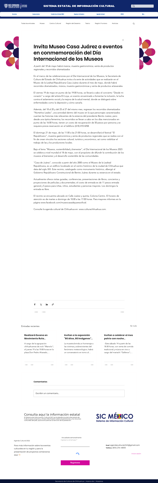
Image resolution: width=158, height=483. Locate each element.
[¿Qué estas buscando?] (143, 7)
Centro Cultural (55, 23)
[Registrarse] (75, 462)
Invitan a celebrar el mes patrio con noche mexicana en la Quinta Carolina (118, 337)
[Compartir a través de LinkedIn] (47, 304)
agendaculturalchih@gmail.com (125, 445)
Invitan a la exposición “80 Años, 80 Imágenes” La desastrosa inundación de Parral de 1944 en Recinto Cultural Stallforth (78, 337)
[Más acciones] (123, 39)
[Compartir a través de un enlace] (53, 304)
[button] (14, 14)
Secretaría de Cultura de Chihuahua (69, 481)
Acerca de (90, 481)
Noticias (115, 23)
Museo (42, 23)
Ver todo (133, 326)
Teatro (87, 23)
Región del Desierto (73, 23)
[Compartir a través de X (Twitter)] (41, 304)
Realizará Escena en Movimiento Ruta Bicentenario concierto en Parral (37, 337)
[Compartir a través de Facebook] (35, 304)
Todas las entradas (28, 23)
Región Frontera (101, 23)
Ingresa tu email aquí (68, 440)
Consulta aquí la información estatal (52, 414)
